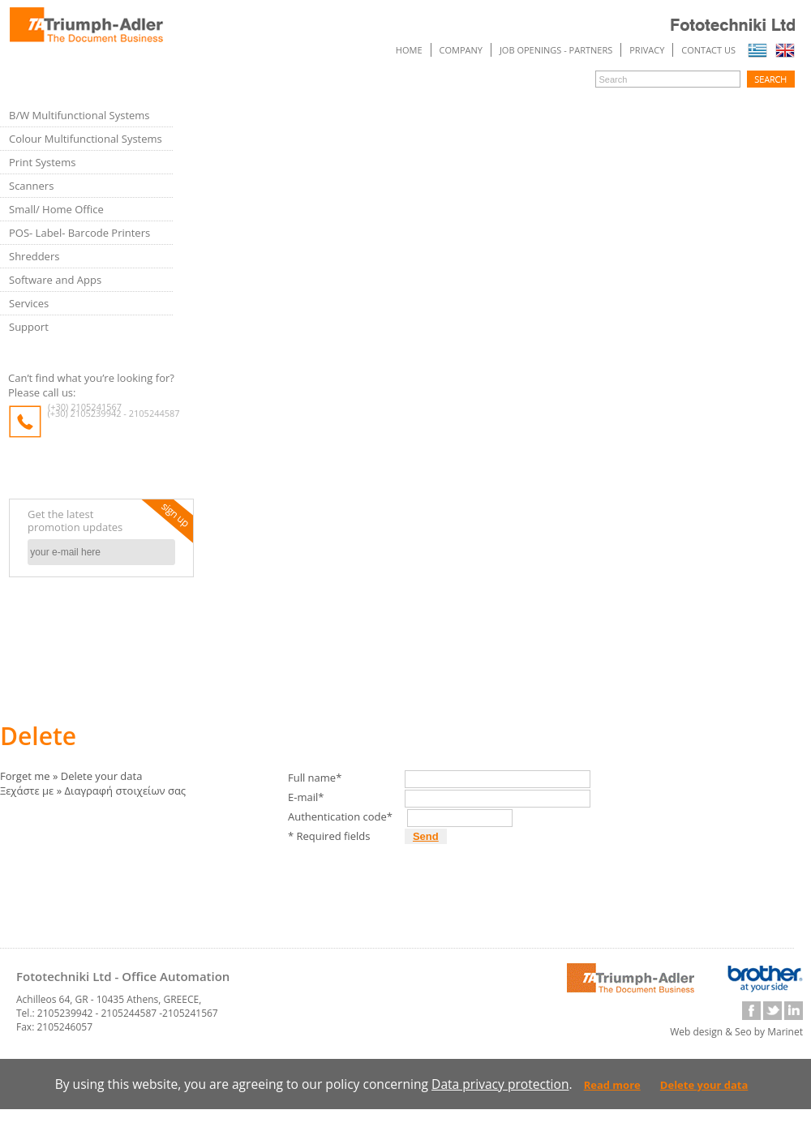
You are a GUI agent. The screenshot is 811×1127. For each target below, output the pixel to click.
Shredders (34, 256)
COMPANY (461, 50)
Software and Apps (55, 279)
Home (409, 50)
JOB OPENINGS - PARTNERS (556, 50)
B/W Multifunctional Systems (79, 115)
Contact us (708, 50)
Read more (612, 1085)
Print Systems (42, 162)
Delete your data (704, 1085)
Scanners (31, 185)
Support (29, 326)
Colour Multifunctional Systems (85, 138)
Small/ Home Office (56, 209)
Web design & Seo (711, 1032)
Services (29, 303)
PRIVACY (646, 50)
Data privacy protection (500, 1084)
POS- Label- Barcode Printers (79, 232)
